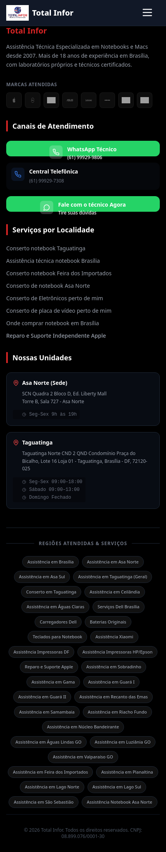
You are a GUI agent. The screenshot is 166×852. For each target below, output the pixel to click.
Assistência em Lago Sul (117, 787)
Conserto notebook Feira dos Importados (59, 273)
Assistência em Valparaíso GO (83, 757)
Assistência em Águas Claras (55, 606)
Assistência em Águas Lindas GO (49, 742)
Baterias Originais (108, 622)
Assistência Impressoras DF (41, 652)
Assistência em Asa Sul (42, 576)
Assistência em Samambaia (47, 712)
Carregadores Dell (58, 622)
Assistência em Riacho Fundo (117, 712)
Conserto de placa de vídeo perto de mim (59, 310)
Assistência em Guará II (42, 697)
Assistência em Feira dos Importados (50, 772)
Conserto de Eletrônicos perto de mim (54, 298)
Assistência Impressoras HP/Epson (117, 652)
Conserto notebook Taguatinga (46, 248)
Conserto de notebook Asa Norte (48, 285)
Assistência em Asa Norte (113, 562)
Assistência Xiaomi (114, 636)
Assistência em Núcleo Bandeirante (83, 727)
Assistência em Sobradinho (113, 667)
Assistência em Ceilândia (114, 592)
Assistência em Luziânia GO (123, 742)
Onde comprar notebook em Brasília (52, 323)
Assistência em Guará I (111, 682)
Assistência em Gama (53, 682)
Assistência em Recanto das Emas (113, 697)
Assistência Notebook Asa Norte (119, 802)
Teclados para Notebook (57, 636)
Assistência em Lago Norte (52, 787)
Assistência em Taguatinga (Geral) (112, 576)
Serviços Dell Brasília (119, 606)
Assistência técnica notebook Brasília (53, 260)
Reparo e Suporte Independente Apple (56, 335)
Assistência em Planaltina (127, 772)
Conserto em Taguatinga (51, 592)
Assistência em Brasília (50, 562)
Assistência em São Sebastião (43, 802)
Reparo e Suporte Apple (49, 667)
